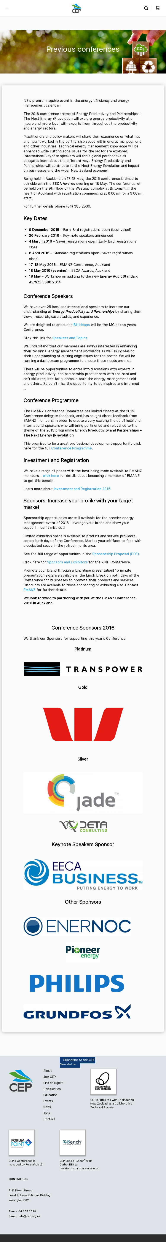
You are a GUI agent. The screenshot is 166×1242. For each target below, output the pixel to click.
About (47, 1071)
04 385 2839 (27, 1211)
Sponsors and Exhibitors (67, 562)
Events (48, 1101)
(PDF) (134, 554)
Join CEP (49, 1077)
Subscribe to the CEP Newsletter (77, 1062)
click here (51, 476)
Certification (52, 1089)
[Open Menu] (7, 8)
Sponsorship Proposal (111, 554)
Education (50, 1095)
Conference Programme (71, 448)
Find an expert (53, 1083)
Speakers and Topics (69, 338)
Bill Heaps (81, 325)
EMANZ (29, 590)
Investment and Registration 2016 (82, 489)
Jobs (46, 1113)
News (47, 1107)
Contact (49, 1119)
